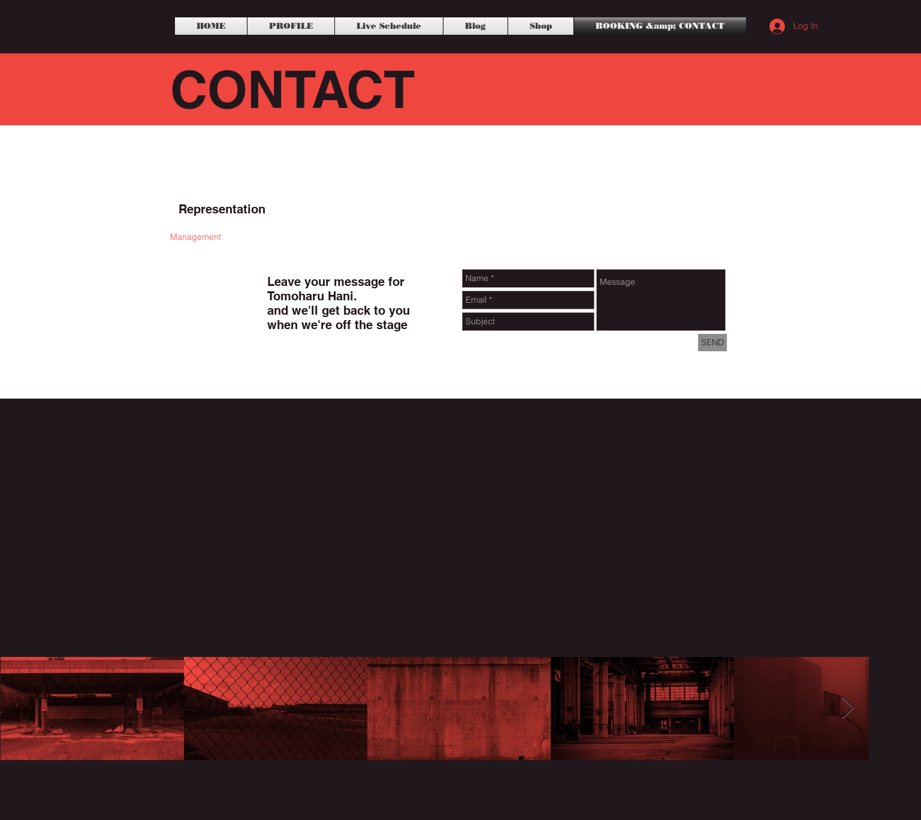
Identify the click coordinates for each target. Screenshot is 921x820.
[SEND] (712, 342)
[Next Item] (848, 708)
